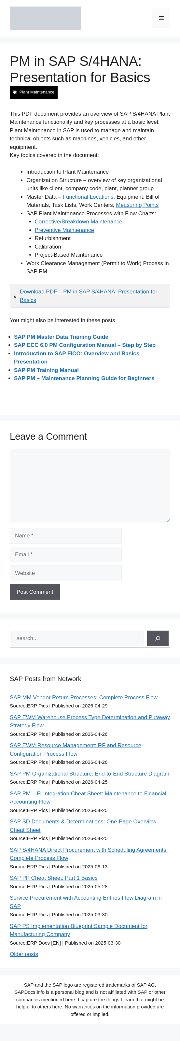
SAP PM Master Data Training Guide (61, 337)
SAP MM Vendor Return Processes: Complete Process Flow (84, 697)
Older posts (24, 954)
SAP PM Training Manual (46, 370)
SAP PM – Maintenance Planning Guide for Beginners (84, 378)
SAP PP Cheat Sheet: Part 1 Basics (54, 878)
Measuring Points (137, 205)
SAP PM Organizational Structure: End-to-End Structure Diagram (89, 774)
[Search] (158, 638)
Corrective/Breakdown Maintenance (78, 222)
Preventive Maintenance (64, 230)
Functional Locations (88, 197)
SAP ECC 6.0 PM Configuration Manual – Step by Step (85, 345)
